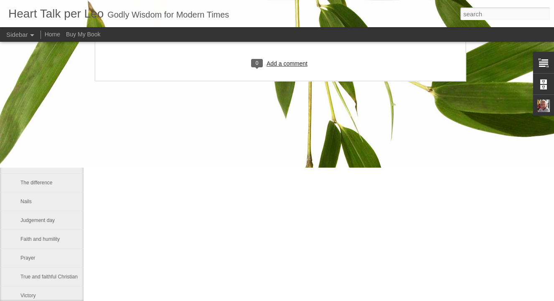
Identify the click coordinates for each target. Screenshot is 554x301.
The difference (36, 183)
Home (52, 34)
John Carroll (34, 126)
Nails (26, 201)
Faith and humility (40, 239)
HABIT (27, 145)
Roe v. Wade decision (44, 164)
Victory (28, 295)
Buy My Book (83, 34)
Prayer (27, 258)
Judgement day (37, 220)
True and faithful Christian (49, 277)
